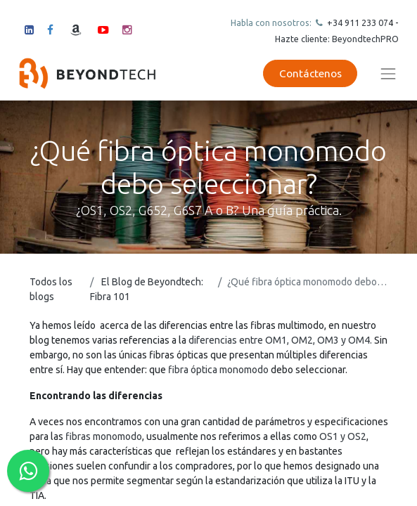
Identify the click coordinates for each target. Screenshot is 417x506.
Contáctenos (310, 73)
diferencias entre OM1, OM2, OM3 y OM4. (280, 340)
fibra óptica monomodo (218, 369)
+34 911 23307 (356, 22)
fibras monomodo (103, 436)
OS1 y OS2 (341, 436)
